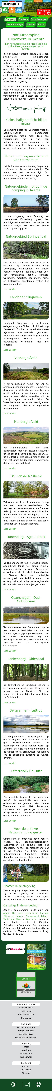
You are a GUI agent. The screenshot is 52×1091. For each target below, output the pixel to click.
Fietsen (26, 1047)
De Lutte (17, 913)
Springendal (32, 916)
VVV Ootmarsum (26, 1014)
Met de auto (26, 1053)
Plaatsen (23, 19)
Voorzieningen (39, 19)
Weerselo (31, 919)
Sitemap (26, 1073)
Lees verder (9, 289)
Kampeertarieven (26, 1031)
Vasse (19, 919)
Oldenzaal (8, 916)
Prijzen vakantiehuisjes (26, 1037)
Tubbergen (9, 919)
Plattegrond (26, 1011)
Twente (31, 24)
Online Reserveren (26, 1027)
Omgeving (26, 1018)
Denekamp (31, 913)
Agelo (6, 913)
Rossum (20, 916)
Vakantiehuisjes (15, 24)
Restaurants (26, 1057)
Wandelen (26, 1050)
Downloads (26, 1070)
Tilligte (44, 916)
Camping (10, 19)
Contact (26, 1066)
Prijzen (41, 24)
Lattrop (44, 913)
